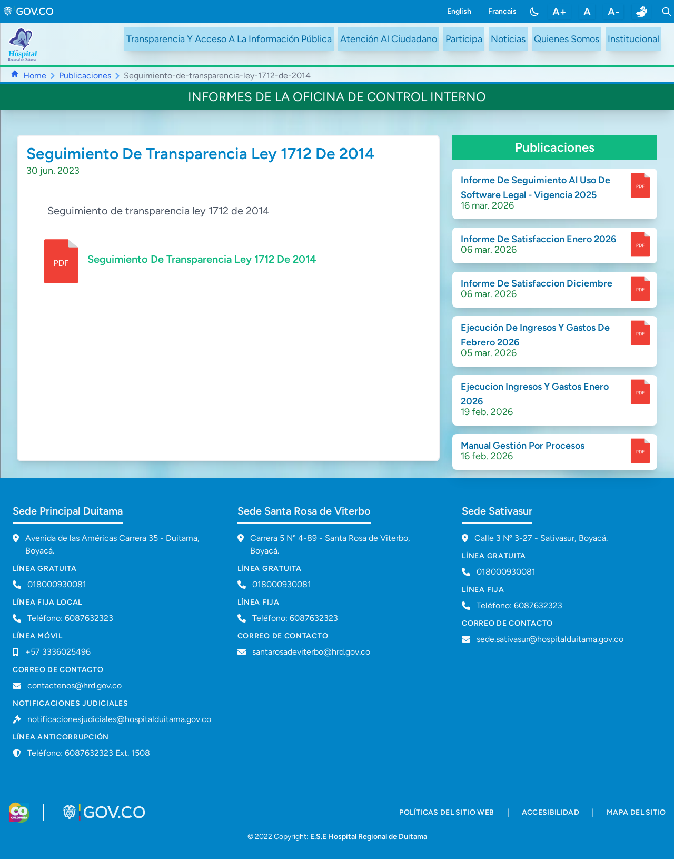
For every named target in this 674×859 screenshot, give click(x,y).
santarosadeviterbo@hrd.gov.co (311, 652)
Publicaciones (85, 76)
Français (502, 11)
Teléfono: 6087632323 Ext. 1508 (88, 753)
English (459, 11)
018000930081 (281, 584)
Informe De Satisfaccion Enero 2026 (538, 239)
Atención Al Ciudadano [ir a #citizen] (388, 39)
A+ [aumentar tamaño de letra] (559, 11)
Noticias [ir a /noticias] (508, 39)
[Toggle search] (666, 11)
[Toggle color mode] (534, 11)
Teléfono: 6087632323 (70, 618)
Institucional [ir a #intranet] (633, 39)
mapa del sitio (636, 812)
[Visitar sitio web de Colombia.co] (19, 812)
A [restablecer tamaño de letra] (587, 11)
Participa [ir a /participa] (463, 39)
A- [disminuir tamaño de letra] (613, 11)
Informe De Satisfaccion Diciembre (536, 283)
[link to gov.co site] (29, 11)
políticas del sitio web (446, 812)
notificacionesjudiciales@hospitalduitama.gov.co (119, 719)
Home (34, 76)
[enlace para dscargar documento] (640, 185)
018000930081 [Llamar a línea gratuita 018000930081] (56, 584)
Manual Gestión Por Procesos (522, 445)
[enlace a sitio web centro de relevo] (641, 11)
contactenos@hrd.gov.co (74, 685)
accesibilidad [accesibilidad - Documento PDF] (551, 812)
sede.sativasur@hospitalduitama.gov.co (550, 639)
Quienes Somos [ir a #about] (566, 39)
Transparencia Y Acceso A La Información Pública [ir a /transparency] (229, 39)
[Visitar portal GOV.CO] (105, 812)
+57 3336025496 (58, 652)
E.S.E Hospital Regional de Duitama (368, 836)
